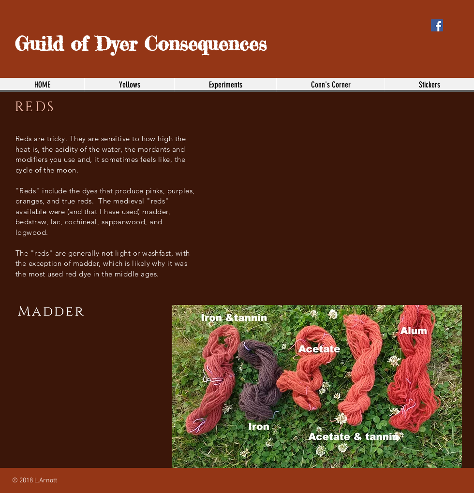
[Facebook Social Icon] (437, 25)
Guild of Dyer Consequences (141, 44)
